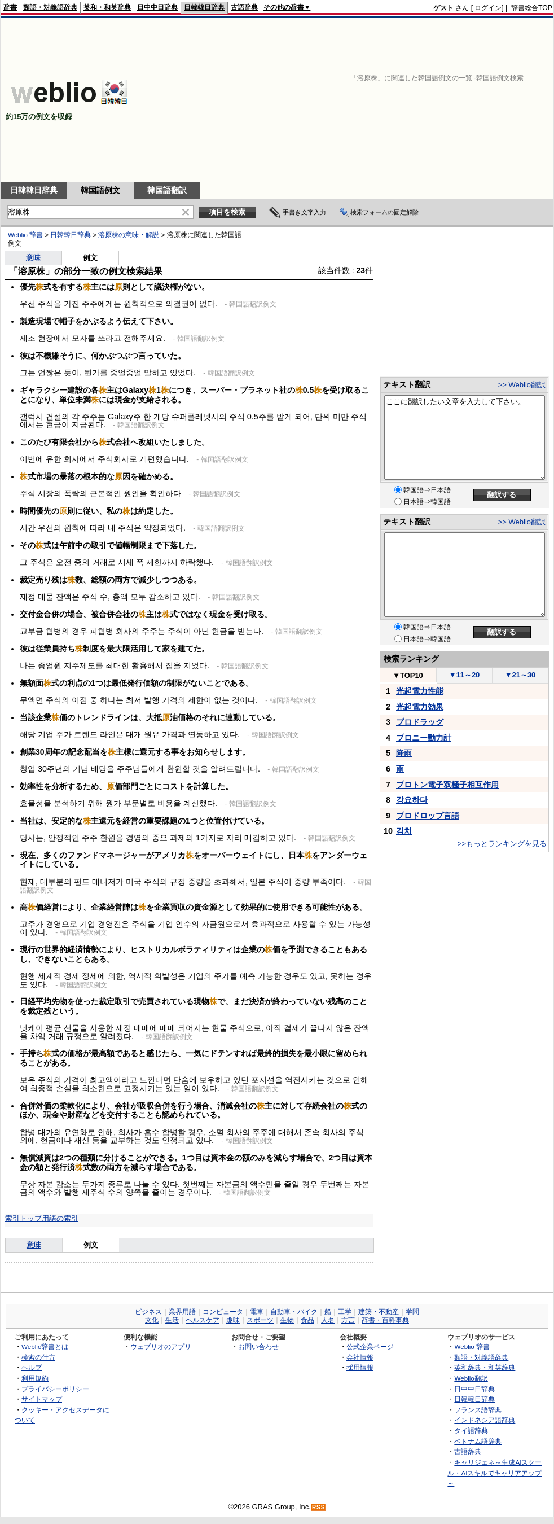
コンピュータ (223, 1311)
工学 (344, 1311)
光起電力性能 (419, 690)
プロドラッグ (419, 721)
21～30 (520, 675)
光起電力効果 (419, 706)
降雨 (404, 752)
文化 (152, 1320)
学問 (412, 1311)
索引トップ (23, 1218)
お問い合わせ (258, 1346)
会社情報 (359, 1357)
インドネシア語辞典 (484, 1420)
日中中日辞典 (157, 7)
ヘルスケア (202, 1320)
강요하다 (412, 799)
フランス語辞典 (478, 1409)
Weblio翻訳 (470, 1378)
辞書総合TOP (531, 8)
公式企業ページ (370, 1346)
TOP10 (408, 675)
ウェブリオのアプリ (160, 1346)
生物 (287, 1320)
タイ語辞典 (471, 1430)
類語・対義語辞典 (50, 7)
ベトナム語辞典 (478, 1441)
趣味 (233, 1320)
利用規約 (35, 1378)
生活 (172, 1320)
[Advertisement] (406, 100)
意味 (33, 257)
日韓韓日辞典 (204, 7)
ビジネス (148, 1311)
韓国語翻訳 (167, 190)
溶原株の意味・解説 (128, 234)
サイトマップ (41, 1399)
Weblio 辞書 (25, 234)
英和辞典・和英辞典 (484, 1367)
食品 (307, 1320)
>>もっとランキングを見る (502, 843)
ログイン (488, 8)
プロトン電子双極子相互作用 (447, 784)
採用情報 (359, 1367)
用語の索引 (60, 1218)
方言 (348, 1320)
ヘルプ (31, 1367)
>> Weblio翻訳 (522, 384)
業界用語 (182, 1311)
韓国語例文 (100, 190)
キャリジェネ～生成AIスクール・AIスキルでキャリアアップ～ (494, 1473)
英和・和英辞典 (107, 7)
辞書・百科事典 (385, 1320)
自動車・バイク (294, 1311)
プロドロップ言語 (427, 815)
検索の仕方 (38, 1357)
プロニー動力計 (423, 737)
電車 (256, 1311)
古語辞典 (244, 7)
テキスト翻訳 (406, 384)
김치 (404, 830)
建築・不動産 (378, 1311)
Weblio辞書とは (44, 1346)
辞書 (10, 7)
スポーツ (260, 1320)
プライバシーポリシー (55, 1388)
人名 (328, 1320)
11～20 (464, 675)
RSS (319, 1507)
